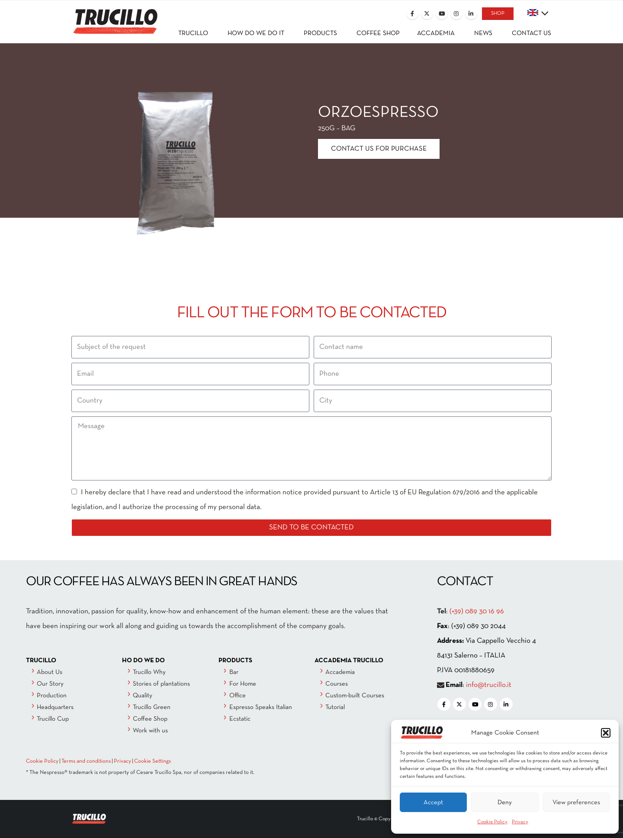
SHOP (497, 13)
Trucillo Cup (53, 719)
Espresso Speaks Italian (260, 707)
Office (237, 696)
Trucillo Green (151, 707)
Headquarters (55, 707)
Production (52, 696)
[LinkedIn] (471, 13)
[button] (605, 732)
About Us (49, 672)
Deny (505, 802)
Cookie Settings (152, 761)
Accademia (340, 672)
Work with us (150, 731)
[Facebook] (412, 13)
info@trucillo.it (488, 685)
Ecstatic (239, 719)
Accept (433, 802)
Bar (233, 672)
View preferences (576, 802)
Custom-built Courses (354, 696)
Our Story (50, 684)
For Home (242, 684)
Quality (142, 696)
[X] (427, 13)
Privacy (520, 822)
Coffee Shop (150, 719)
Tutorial (335, 707)
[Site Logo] (114, 16)
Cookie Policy (492, 822)
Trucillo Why (149, 672)
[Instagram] (456, 13)
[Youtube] (442, 13)
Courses (336, 684)
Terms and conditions (86, 761)
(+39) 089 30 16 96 (477, 611)
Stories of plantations (161, 684)
